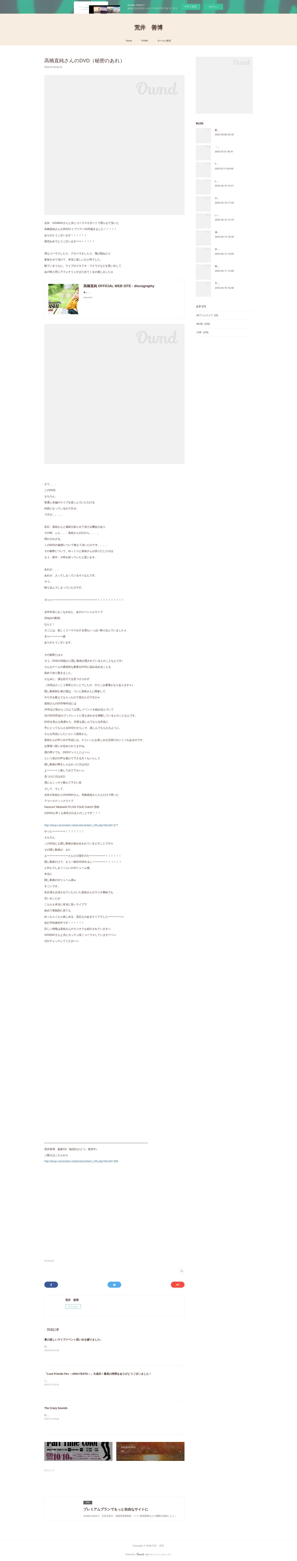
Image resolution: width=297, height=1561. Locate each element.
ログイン (214, 6)
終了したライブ (207, 315)
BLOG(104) (49, 1261)
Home (129, 40)
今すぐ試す (191, 6)
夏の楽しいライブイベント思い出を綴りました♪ (72, 1339)
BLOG (203, 324)
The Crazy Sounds (55, 1408)
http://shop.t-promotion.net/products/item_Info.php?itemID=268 (81, 1161)
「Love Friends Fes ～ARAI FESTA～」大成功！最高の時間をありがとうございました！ (98, 1373)
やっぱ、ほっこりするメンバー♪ (231, 198)
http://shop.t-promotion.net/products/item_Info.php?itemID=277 (81, 825)
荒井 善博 (148, 27)
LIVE (202, 332)
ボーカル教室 (164, 40)
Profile (144, 40)
